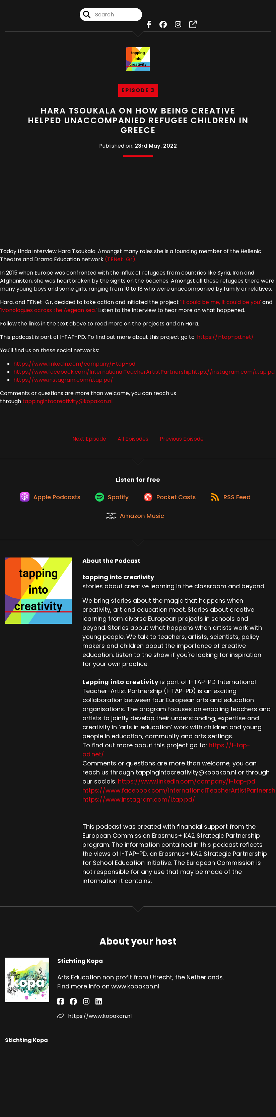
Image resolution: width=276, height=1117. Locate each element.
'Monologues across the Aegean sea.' (48, 310)
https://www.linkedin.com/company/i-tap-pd (74, 364)
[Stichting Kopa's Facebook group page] (68, 1012)
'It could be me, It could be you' (221, 302)
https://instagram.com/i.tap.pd (233, 372)
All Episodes (133, 439)
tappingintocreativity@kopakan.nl (67, 401)
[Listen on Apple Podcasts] (44, 501)
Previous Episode (182, 439)
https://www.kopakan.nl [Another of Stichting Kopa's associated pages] (94, 1027)
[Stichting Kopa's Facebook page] (60, 1012)
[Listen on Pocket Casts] (170, 501)
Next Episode (89, 439)
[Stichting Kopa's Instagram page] (77, 1012)
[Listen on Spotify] (109, 501)
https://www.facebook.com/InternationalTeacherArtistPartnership (102, 372)
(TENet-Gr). (120, 259)
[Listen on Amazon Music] (134, 525)
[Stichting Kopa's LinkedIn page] (84, 1012)
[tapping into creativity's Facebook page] (149, 26)
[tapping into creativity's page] (193, 26)
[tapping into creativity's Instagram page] (178, 26)
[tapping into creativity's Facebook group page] (163, 26)
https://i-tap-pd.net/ (225, 337)
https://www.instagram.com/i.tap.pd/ (63, 380)
